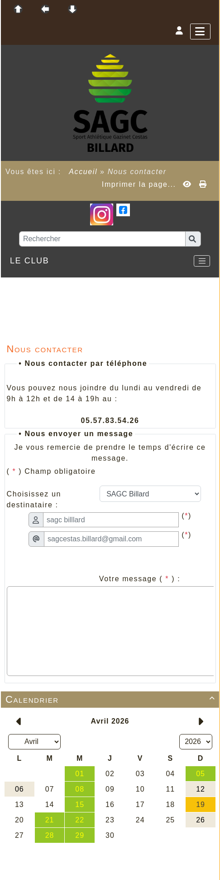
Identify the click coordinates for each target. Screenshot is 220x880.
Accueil (83, 171)
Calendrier (111, 699)
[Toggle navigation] (202, 261)
